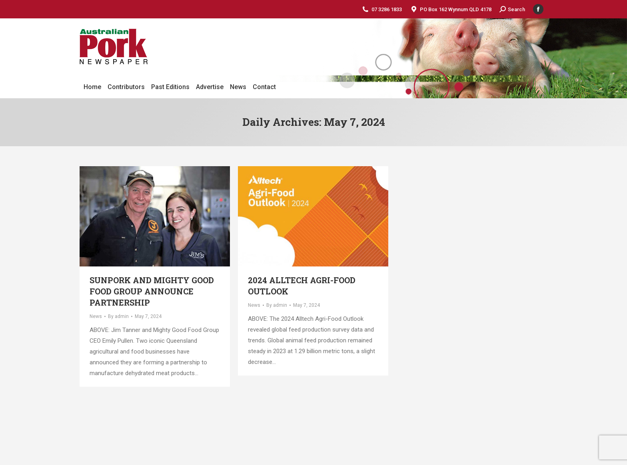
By (118, 316)
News (96, 316)
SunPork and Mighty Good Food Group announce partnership (152, 291)
